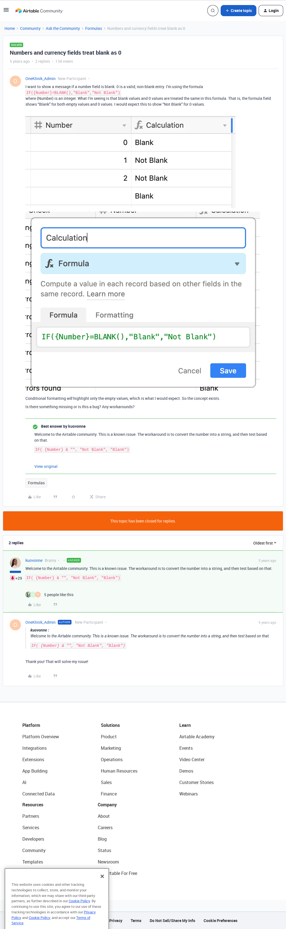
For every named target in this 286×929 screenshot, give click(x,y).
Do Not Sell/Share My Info (172, 920)
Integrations (34, 748)
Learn (185, 725)
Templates (32, 862)
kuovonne (33, 560)
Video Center (191, 759)
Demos (186, 771)
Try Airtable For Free (117, 873)
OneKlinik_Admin (40, 78)
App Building (34, 771)
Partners (30, 816)
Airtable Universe (39, 873)
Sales (106, 782)
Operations (112, 759)
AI (24, 782)
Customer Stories (196, 782)
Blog (102, 839)
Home (9, 28)
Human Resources (119, 771)
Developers (33, 839)
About (104, 816)
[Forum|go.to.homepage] (39, 10)
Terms (136, 920)
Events (186, 748)
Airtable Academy (196, 737)
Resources (32, 805)
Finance (109, 794)
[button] (6, 11)
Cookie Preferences (220, 920)
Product (109, 737)
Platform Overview (40, 737)
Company (107, 805)
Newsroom (108, 862)
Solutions (110, 725)
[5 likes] (49, 594)
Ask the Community (63, 28)
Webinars (188, 794)
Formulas (93, 28)
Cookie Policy (79, 910)
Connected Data (38, 794)
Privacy (115, 920)
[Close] (102, 886)
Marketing (111, 748)
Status (104, 850)
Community (30, 28)
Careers (105, 827)
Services (30, 827)
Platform (31, 725)
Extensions (33, 759)
